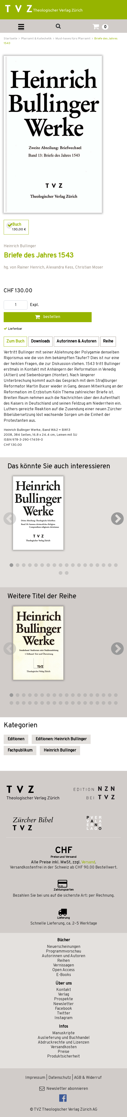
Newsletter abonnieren (63, 1088)
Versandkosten (64, 1047)
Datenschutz (59, 1077)
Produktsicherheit (63, 1056)
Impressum (35, 1077)
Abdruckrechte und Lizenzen (63, 1042)
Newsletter (63, 1004)
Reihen (63, 960)
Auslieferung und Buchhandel (64, 1037)
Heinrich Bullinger (60, 750)
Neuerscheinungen (63, 946)
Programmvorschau (63, 951)
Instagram (63, 1018)
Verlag (63, 994)
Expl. (34, 305)
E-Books (63, 975)
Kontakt (63, 990)
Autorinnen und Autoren (63, 956)
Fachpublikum (20, 750)
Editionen (16, 739)
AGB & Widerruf (88, 1077)
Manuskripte (63, 1033)
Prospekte (63, 999)
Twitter (63, 1013)
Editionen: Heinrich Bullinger (61, 739)
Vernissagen (63, 965)
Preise (63, 1051)
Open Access (63, 970)
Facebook (63, 1008)
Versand (88, 862)
